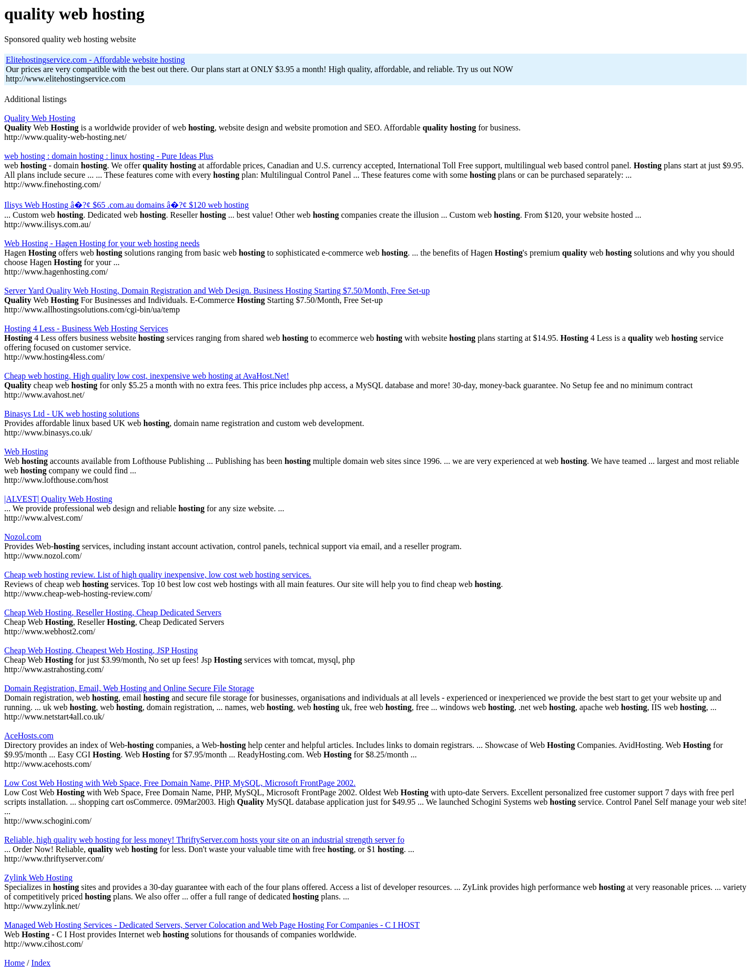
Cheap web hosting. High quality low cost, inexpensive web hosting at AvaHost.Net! (146, 375)
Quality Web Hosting (39, 118)
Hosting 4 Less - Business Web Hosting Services (86, 328)
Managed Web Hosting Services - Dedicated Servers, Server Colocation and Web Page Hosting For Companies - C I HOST (212, 924)
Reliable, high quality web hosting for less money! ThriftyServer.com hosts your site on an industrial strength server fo (204, 839)
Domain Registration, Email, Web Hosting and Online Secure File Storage (129, 688)
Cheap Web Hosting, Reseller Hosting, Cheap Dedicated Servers (112, 612)
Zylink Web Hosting (38, 877)
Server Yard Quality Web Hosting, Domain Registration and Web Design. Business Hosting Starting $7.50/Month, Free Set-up (217, 290)
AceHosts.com (29, 735)
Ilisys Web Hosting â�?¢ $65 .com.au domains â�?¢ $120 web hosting (126, 204)
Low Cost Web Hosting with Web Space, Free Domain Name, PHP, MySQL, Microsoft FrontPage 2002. (180, 782)
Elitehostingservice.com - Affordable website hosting (95, 59)
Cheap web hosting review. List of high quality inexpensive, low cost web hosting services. (157, 574)
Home (14, 962)
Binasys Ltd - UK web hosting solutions (71, 413)
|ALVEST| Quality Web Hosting (58, 498)
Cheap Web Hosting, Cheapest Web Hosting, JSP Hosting (101, 650)
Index (41, 962)
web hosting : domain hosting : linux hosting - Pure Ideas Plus (109, 155)
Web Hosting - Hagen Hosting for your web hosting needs (102, 243)
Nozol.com (23, 536)
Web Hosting (26, 451)
